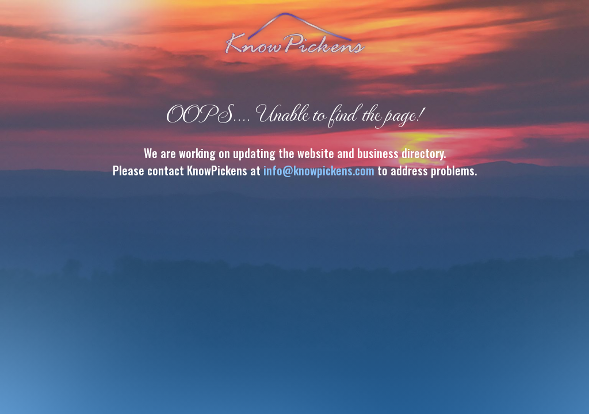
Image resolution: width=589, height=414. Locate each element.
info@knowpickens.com (318, 170)
